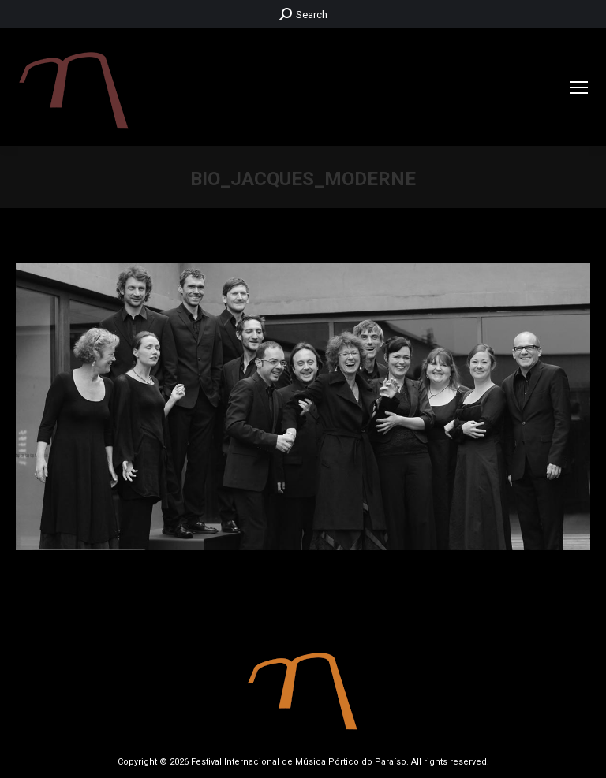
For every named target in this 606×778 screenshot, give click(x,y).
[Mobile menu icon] (579, 87)
